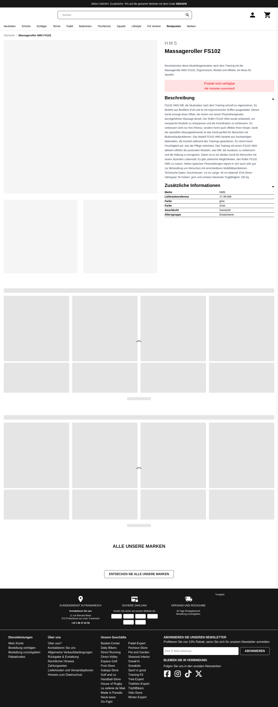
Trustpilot (219, 595)
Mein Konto (16, 643)
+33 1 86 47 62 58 (80, 623)
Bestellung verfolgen (22, 648)
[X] (198, 674)
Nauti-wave (108, 697)
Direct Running (111, 652)
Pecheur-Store (137, 648)
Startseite (9, 35)
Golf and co (108, 675)
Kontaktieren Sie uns (80, 611)
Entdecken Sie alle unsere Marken (139, 574)
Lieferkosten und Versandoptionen (70, 670)
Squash (121, 26)
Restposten (174, 26)
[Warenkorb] (267, 15)
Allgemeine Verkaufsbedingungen (70, 652)
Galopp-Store (110, 670)
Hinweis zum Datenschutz (65, 675)
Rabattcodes (16, 657)
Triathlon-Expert (138, 684)
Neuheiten (10, 26)
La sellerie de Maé (113, 688)
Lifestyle (136, 26)
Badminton (85, 26)
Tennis (56, 26)
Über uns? (55, 643)
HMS (171, 43)
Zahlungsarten (57, 666)
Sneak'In (134, 661)
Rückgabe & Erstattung (63, 657)
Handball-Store (111, 679)
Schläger (41, 26)
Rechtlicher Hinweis (61, 661)
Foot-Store (108, 666)
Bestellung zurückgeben (188, 614)
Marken (191, 26)
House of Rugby (111, 684)
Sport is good (137, 670)
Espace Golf (109, 661)
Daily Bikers (109, 648)
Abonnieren (255, 651)
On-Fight (106, 702)
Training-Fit (135, 675)
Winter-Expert (137, 697)
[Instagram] (177, 674)
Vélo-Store (135, 693)
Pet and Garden (138, 652)
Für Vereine (154, 26)
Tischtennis (104, 26)
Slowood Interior (139, 657)
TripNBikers (136, 688)
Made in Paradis (112, 693)
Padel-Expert (137, 643)
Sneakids (134, 666)
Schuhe (26, 26)
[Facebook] (167, 674)
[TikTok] (188, 674)
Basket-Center (110, 643)
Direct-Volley (109, 657)
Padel (69, 26)
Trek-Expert (136, 679)
